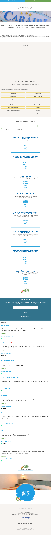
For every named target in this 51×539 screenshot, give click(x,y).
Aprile (7, 125)
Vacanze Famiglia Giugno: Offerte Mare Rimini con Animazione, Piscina (25, 194)
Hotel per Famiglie (12, 0)
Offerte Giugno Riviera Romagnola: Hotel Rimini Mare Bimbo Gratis (25, 232)
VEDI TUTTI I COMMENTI (25, 469)
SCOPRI (25, 148)
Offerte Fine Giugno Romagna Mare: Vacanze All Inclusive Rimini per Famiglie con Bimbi (25, 270)
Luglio (44, 125)
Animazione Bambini (38, 0)
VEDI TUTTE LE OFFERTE (25, 293)
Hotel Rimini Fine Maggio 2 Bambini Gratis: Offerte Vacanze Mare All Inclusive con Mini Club (25, 157)
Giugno (31, 125)
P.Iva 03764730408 (15, 514)
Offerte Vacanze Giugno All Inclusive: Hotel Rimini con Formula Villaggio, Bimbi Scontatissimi (25, 213)
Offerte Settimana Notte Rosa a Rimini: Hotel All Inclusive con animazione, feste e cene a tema (25, 251)
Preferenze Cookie (30, 513)
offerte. (44, 302)
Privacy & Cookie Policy (21, 513)
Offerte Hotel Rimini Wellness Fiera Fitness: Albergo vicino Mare (25, 175)
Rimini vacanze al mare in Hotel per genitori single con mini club (25, 138)
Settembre (19, 129)
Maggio (19, 125)
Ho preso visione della (26, 316)
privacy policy (29, 316)
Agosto (7, 129)
